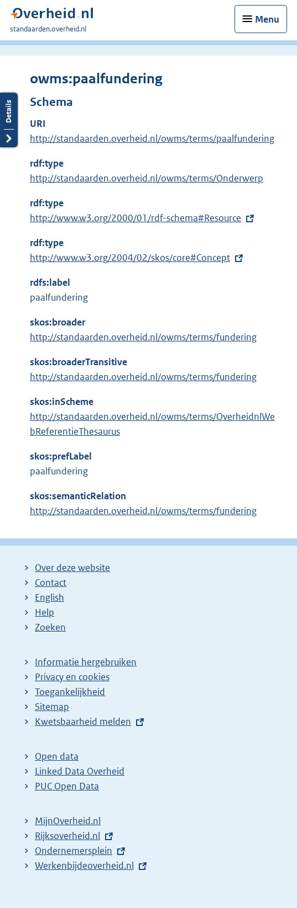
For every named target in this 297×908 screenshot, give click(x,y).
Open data (57, 756)
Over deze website (72, 568)
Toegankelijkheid (70, 692)
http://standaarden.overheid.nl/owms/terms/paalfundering (152, 138)
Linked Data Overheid (79, 771)
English (49, 597)
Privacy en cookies (72, 677)
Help (44, 612)
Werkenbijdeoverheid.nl (84, 865)
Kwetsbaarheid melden (83, 721)
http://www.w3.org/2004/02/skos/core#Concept (130, 258)
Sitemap (52, 707)
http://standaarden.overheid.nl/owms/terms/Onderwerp (146, 178)
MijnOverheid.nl (68, 821)
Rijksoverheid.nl (67, 836)
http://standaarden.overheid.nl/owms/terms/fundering (143, 337)
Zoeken (50, 627)
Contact (50, 582)
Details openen (9, 120)
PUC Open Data (67, 786)
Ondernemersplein (73, 851)
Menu (267, 19)
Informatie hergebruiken (86, 662)
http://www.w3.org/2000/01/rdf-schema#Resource (135, 218)
